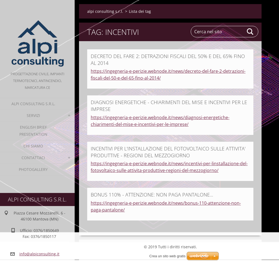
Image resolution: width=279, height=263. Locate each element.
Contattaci (33, 157)
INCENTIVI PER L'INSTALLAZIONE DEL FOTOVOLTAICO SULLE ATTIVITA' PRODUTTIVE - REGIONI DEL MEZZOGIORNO (168, 152)
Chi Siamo (33, 146)
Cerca (250, 32)
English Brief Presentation (33, 131)
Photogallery (33, 169)
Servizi (33, 115)
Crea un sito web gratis (167, 256)
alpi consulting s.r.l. (33, 103)
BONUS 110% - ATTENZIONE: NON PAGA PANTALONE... (152, 194)
